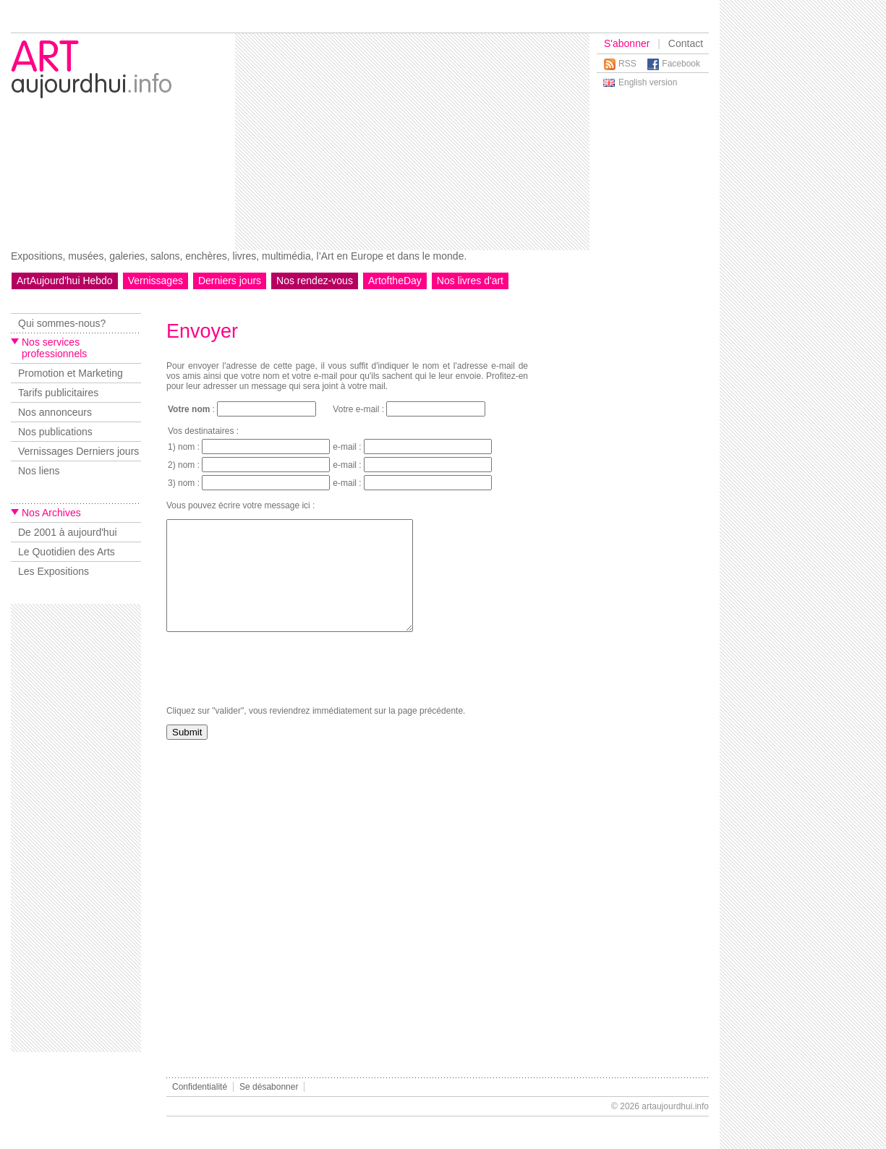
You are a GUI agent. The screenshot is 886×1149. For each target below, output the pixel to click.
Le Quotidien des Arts (66, 552)
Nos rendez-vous (314, 280)
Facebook (681, 64)
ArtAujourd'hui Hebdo (65, 280)
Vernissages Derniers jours (78, 451)
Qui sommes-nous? (62, 323)
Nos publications (55, 431)
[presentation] (276, 690)
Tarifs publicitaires (58, 392)
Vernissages (155, 280)
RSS (627, 64)
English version (647, 82)
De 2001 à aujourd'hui (67, 532)
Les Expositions (53, 571)
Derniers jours (229, 280)
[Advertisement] (399, 141)
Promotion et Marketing (70, 373)
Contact (685, 43)
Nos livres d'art (470, 280)
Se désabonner (268, 1087)
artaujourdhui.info (675, 1106)
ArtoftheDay (395, 280)
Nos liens (39, 471)
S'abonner (626, 43)
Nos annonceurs (55, 412)
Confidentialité (199, 1087)
